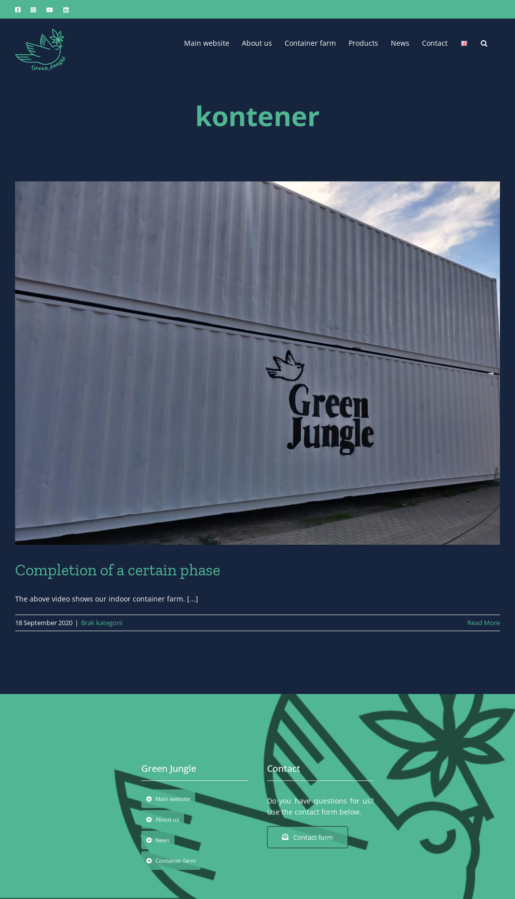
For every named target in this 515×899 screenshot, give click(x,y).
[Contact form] (307, 837)
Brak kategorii (101, 622)
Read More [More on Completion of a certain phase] (483, 622)
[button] (484, 42)
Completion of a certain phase (117, 569)
